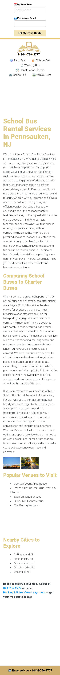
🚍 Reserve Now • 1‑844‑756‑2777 (30, 670)
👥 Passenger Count (25, 18)
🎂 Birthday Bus (40, 60)
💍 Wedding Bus (30, 65)
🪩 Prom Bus (18, 60)
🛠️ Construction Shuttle (30, 70)
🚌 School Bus (18, 74)
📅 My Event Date (23, 4)
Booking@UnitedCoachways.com (24, 592)
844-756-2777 (12, 588)
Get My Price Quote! (30, 33)
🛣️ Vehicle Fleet (41, 74)
